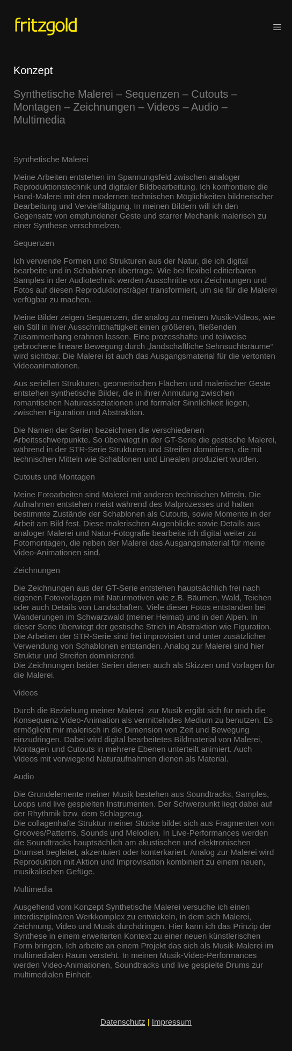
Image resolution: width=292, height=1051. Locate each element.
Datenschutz (122, 1021)
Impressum (172, 1021)
